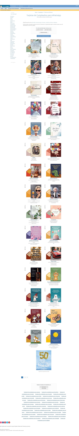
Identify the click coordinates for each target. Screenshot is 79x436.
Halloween (12, 42)
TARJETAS (21, 6)
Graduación (12, 35)
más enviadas (44, 388)
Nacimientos (12, 43)
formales (43, 22)
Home (2, 8)
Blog (6, 8)
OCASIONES (13, 6)
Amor (11, 18)
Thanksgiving (12, 58)
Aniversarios (12, 20)
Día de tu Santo (13, 25)
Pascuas (11, 48)
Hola (11, 40)
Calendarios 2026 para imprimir (27, 8)
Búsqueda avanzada (44, 32)
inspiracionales (38, 22)
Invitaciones (12, 41)
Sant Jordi (12, 53)
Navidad (11, 44)
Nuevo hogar (12, 45)
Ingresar (77, 5)
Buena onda (12, 23)
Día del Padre (12, 27)
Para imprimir (13, 62)
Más (29, 6)
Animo (11, 19)
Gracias (11, 34)
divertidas (33, 22)
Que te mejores (13, 49)
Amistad (11, 17)
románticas (48, 22)
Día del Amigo (12, 26)
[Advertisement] (28, 2)
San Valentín (12, 52)
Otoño (11, 47)
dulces (51, 22)
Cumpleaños (12, 24)
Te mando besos (13, 57)
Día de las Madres (13, 28)
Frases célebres (13, 36)
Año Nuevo (12, 16)
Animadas (12, 12)
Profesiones (12, 51)
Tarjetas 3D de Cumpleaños (13, 8)
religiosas (55, 22)
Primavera (12, 50)
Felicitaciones (12, 33)
